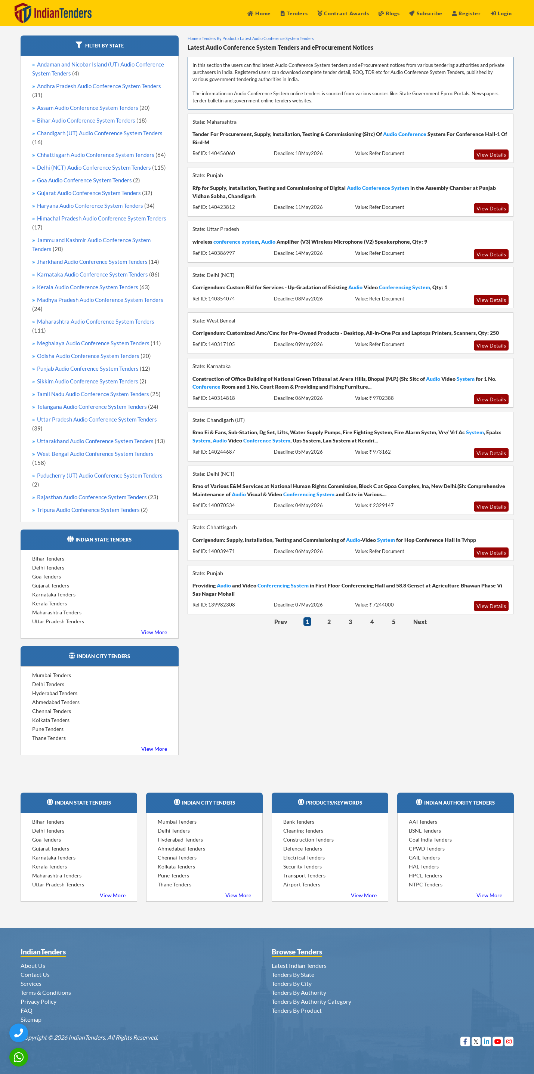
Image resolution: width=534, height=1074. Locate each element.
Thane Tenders (49, 738)
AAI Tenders (423, 821)
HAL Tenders (424, 866)
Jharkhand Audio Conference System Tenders (98, 261)
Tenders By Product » (220, 38)
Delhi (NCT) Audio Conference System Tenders (101, 167)
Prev (280, 621)
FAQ (27, 1010)
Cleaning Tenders (303, 830)
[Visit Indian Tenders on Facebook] (465, 1041)
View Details (491, 154)
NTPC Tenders (425, 884)
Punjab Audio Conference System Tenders (93, 368)
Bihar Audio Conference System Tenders (92, 120)
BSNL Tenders (425, 830)
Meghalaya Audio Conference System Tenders (99, 343)
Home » (194, 38)
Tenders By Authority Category (311, 1001)
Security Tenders (302, 866)
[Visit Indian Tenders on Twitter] (476, 1041)
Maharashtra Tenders (56, 612)
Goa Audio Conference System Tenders (88, 180)
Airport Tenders (301, 884)
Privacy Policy (38, 1001)
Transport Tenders (304, 875)
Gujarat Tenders (50, 585)
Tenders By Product (297, 1010)
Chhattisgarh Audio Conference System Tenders (101, 154)
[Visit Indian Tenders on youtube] (498, 1041)
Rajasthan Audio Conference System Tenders (97, 497)
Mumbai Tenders (51, 675)
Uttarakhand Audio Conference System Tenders (101, 441)
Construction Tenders (308, 839)
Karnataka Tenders (53, 594)
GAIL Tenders (424, 857)
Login (501, 13)
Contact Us (35, 974)
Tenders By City (292, 983)
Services (31, 983)
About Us (33, 965)
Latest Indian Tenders (299, 965)
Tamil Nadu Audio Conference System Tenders (99, 394)
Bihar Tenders (48, 558)
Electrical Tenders (304, 857)
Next (420, 621)
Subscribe (425, 13)
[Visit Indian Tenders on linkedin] (486, 1041)
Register (466, 13)
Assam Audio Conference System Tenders (93, 107)
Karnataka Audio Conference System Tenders (98, 274)
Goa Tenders (46, 576)
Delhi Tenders (48, 567)
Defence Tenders (302, 848)
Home (259, 13)
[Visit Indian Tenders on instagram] (509, 1041)
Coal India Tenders (430, 839)
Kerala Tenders (49, 603)
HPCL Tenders (425, 875)
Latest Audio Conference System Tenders (277, 38)
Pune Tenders (48, 729)
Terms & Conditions (46, 992)
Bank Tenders (298, 821)
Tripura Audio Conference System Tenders (92, 509)
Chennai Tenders (51, 711)
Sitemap (31, 1019)
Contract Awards (343, 13)
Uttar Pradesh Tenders (58, 621)
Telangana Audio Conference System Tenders (97, 406)
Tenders (294, 13)
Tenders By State (293, 974)
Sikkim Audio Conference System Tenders (91, 381)
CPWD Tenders (427, 848)
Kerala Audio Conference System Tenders (93, 287)
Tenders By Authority (299, 992)
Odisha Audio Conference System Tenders (94, 355)
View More (154, 632)
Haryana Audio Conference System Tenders (96, 205)
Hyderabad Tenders (54, 693)
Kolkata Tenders (51, 720)
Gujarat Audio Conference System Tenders (94, 192)
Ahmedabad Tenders (56, 702)
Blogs (389, 13)
